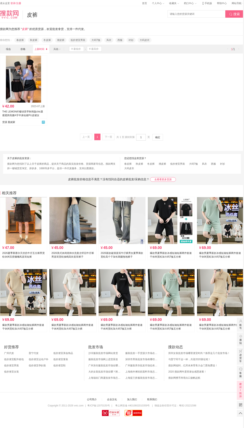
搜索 (234, 14)
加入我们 (132, 399)
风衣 (108, 40)
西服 (119, 40)
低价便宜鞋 (59, 365)
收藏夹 (174, 3)
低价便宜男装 (78, 40)
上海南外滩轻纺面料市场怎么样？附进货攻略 (141, 371)
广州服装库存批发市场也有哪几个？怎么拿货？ (141, 365)
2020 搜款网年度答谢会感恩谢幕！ (187, 371)
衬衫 (131, 40)
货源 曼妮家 (8, 122)
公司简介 (92, 399)
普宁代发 (34, 353)
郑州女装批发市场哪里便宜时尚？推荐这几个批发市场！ (199, 353)
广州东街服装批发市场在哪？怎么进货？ (104, 365)
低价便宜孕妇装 (37, 365)
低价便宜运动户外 (38, 359)
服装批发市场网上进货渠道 (103, 359)
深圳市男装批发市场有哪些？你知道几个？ (141, 359)
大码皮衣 (144, 40)
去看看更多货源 (163, 179)
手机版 (206, 3)
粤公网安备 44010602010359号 (132, 405)
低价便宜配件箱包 (14, 359)
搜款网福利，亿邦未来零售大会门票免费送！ (193, 365)
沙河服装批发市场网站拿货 (103, 353)
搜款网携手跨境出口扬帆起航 (184, 377)
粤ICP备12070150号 (98, 405)
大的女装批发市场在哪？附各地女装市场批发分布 (104, 371)
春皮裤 (20, 40)
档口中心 (190, 3)
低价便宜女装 (11, 371)
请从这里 (10, 3)
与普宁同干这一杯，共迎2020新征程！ (189, 359)
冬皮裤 (47, 40)
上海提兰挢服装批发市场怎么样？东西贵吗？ (141, 377)
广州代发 (9, 353)
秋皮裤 (33, 40)
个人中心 (158, 3)
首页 (144, 3)
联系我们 (152, 399)
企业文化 (112, 399)
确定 (157, 137)
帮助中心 (222, 3)
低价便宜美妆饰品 (63, 353)
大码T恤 (95, 40)
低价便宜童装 (60, 359)
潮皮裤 (60, 40)
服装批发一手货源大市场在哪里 (141, 353)
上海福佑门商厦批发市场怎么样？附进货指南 (104, 377)
